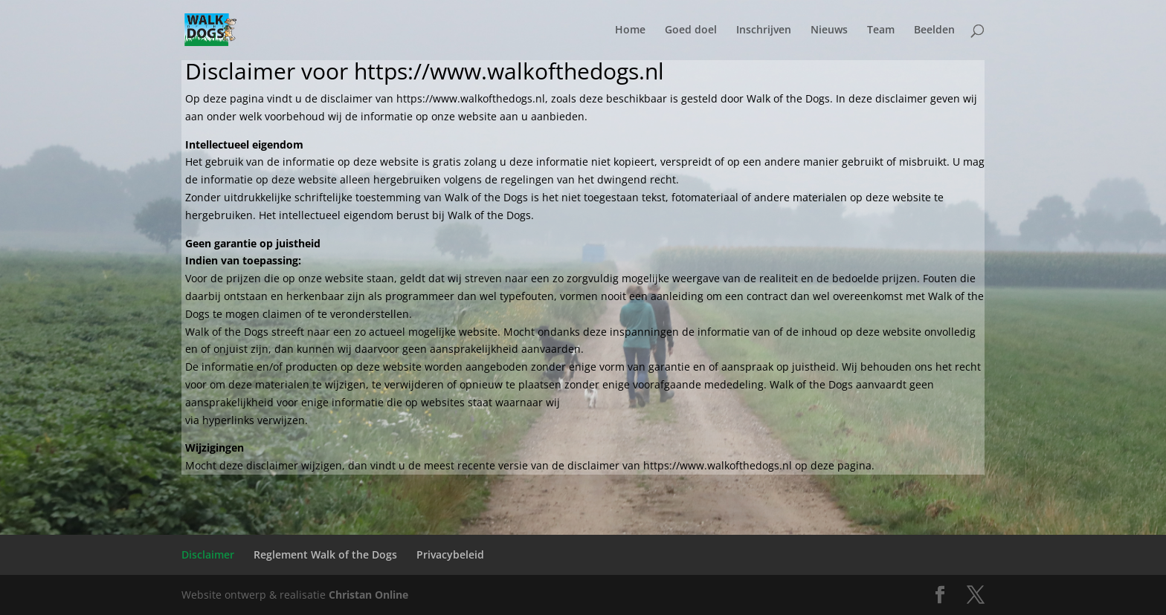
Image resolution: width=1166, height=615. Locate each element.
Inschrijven (763, 30)
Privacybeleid (450, 554)
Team (881, 30)
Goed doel (691, 30)
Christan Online (368, 595)
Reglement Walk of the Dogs (325, 554)
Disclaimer (207, 554)
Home (630, 30)
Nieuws (829, 30)
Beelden (934, 30)
